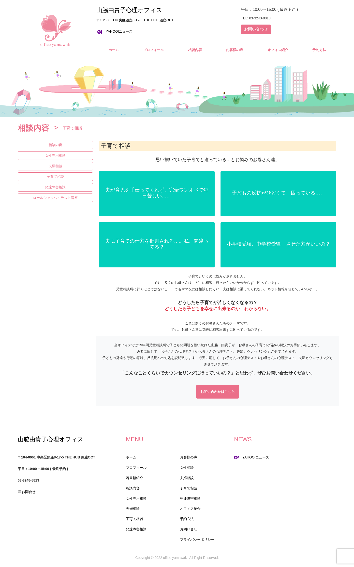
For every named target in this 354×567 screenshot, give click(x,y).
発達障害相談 (55, 187)
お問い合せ (188, 529)
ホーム (131, 457)
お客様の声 (188, 457)
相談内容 (55, 145)
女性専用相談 (55, 155)
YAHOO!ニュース (115, 31)
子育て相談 (55, 177)
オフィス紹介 (190, 509)
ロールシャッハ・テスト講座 (55, 198)
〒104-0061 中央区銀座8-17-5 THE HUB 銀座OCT (135, 20)
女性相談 (187, 468)
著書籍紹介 (134, 478)
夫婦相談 (55, 166)
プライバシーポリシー (197, 539)
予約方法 (187, 519)
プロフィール (136, 468)
